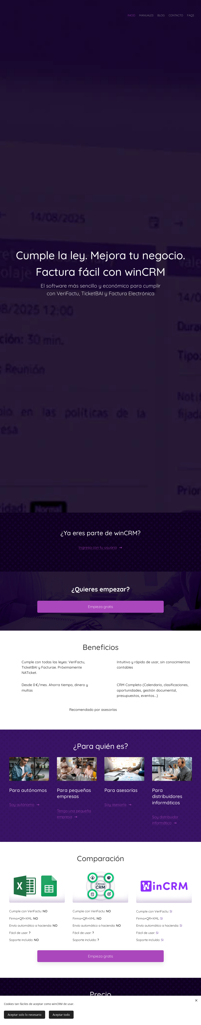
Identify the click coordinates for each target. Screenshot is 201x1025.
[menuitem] (178, 16)
